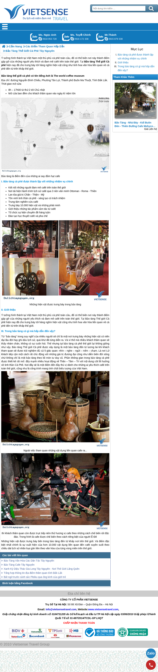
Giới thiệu (123, 62)
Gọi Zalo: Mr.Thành (100, 37)
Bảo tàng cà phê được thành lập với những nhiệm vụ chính (135, 56)
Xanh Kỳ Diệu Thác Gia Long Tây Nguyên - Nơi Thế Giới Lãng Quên (41, 568)
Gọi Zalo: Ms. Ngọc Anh (34, 37)
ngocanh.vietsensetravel (40, 39)
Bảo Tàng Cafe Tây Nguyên (19, 564)
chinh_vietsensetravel (72, 39)
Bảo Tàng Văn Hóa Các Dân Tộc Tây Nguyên (29, 560)
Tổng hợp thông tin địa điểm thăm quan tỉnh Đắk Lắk (33, 572)
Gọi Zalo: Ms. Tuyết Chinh (66, 37)
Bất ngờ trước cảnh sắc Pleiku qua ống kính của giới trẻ (35, 577)
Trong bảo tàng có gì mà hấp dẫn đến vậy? (136, 68)
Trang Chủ (44, 11)
